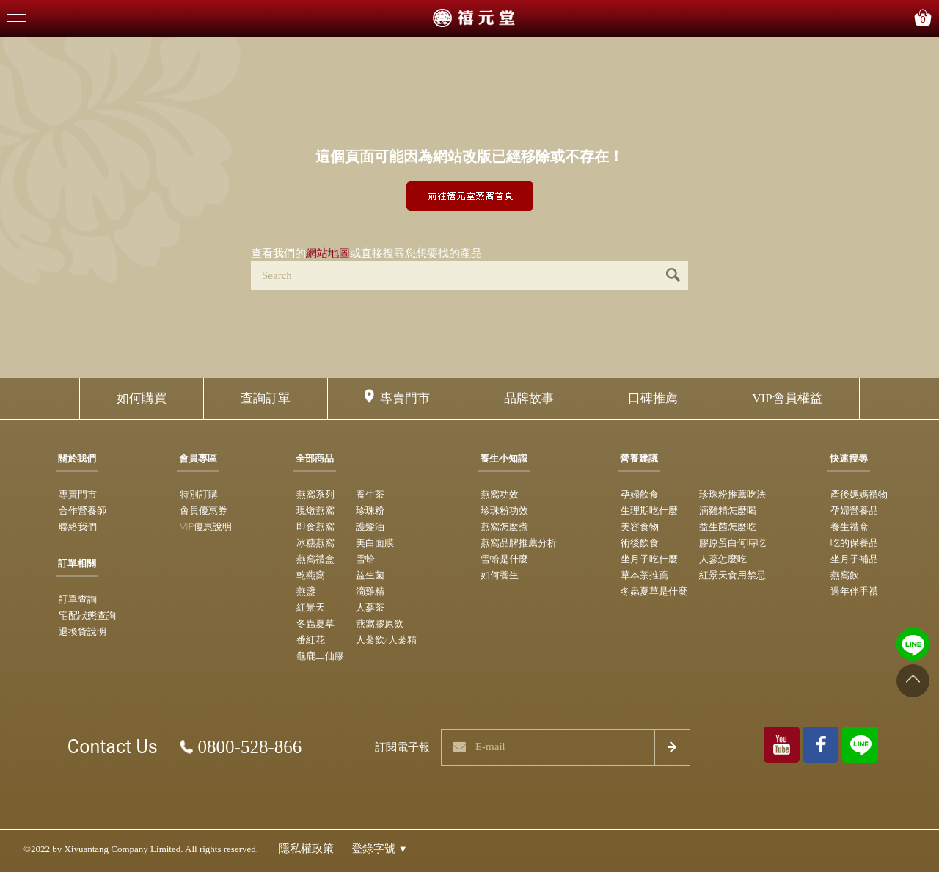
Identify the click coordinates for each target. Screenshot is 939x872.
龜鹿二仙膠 (320, 655)
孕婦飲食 (640, 494)
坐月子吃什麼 (649, 558)
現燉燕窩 (315, 510)
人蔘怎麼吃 (723, 558)
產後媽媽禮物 (859, 494)
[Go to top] (913, 681)
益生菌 (370, 575)
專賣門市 (405, 398)
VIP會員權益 (787, 398)
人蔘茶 (370, 607)
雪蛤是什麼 (504, 558)
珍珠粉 (370, 510)
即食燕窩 (315, 526)
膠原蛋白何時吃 (732, 542)
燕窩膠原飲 (379, 623)
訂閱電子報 (402, 747)
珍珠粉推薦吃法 (732, 494)
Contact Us (112, 746)
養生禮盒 (849, 526)
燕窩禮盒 (315, 558)
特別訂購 (199, 494)
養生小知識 (503, 458)
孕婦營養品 (854, 510)
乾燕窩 (310, 575)
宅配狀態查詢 (87, 615)
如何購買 (142, 398)
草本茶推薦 (644, 575)
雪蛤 (365, 558)
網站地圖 (328, 253)
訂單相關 (77, 563)
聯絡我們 (78, 526)
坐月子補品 (854, 558)
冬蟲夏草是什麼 (654, 591)
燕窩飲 (844, 575)
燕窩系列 (315, 494)
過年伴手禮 (854, 591)
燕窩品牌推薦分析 (519, 542)
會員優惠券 (203, 510)
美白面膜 (375, 542)
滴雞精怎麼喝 (727, 510)
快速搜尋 (849, 458)
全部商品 (315, 458)
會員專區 (198, 458)
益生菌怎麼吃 (727, 526)
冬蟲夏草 (315, 623)
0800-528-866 (250, 747)
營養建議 (639, 458)
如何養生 (500, 575)
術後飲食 (640, 542)
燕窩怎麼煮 (504, 526)
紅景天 (310, 607)
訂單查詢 (78, 599)
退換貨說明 (82, 631)
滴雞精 (370, 591)
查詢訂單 (266, 398)
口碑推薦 (653, 398)
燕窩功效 (500, 494)
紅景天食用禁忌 (732, 575)
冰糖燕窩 (315, 542)
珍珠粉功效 (504, 510)
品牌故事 (529, 398)
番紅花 (310, 639)
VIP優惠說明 (206, 526)
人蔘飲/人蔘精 (386, 639)
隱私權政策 (306, 848)
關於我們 (77, 458)
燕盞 (305, 591)
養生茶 (370, 494)
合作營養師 (82, 510)
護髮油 (370, 526)
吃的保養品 (854, 542)
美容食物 (640, 526)
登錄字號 (379, 848)
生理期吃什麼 (649, 510)
